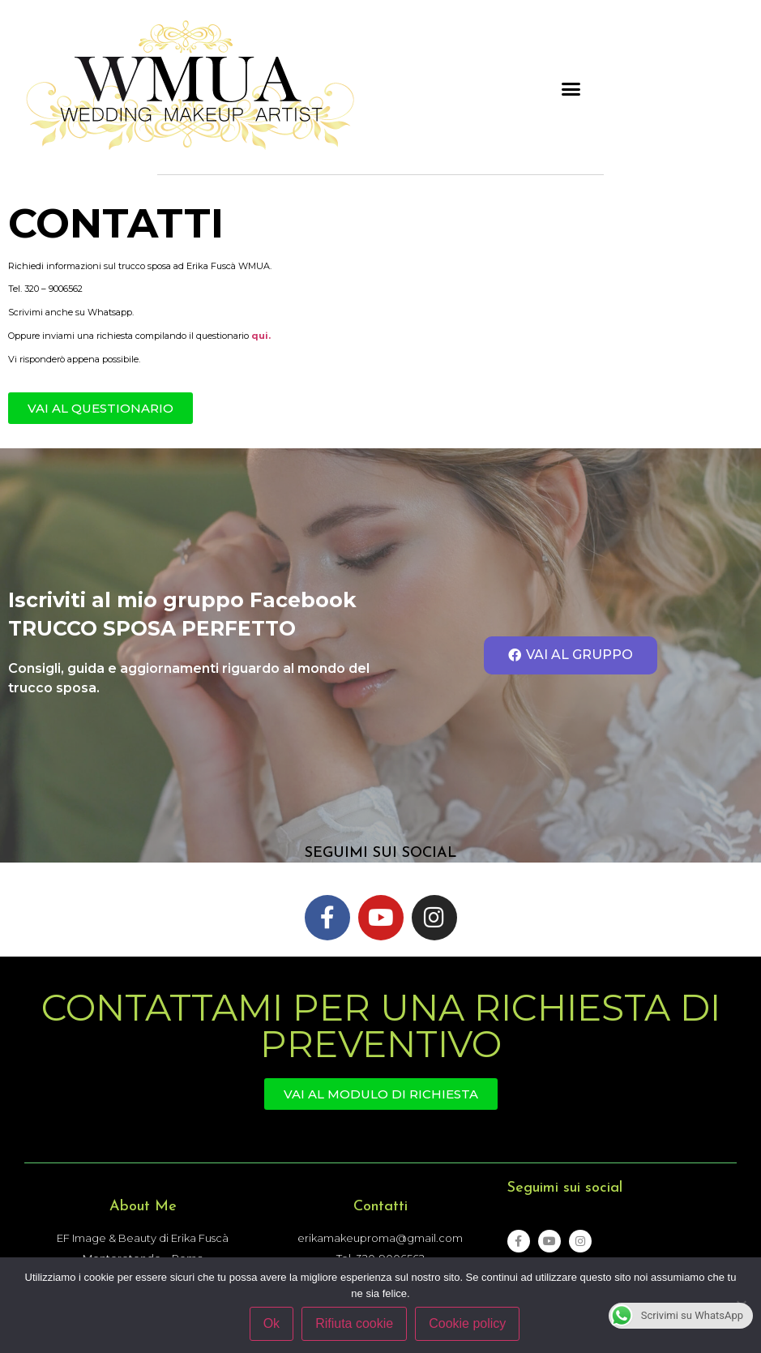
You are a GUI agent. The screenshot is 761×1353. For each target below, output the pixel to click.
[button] (571, 89)
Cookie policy (467, 1323)
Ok (271, 1323)
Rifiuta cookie (354, 1323)
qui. (261, 335)
